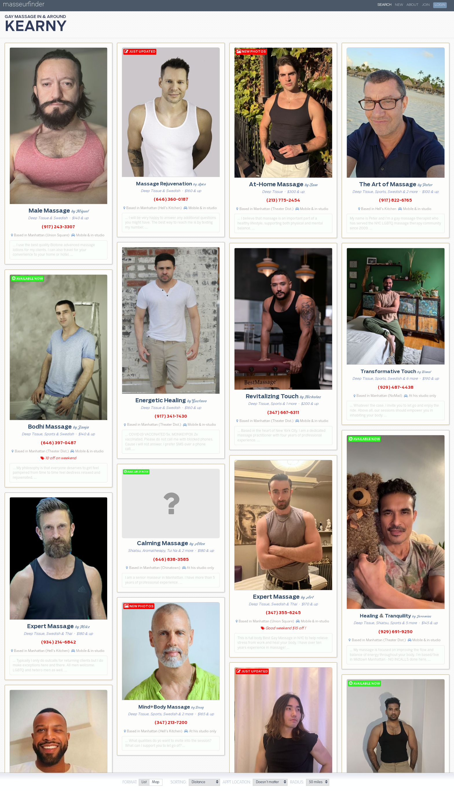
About (412, 5)
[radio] (144, 782)
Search (384, 5)
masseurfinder (23, 5)
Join (426, 5)
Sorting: (179, 782)
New (399, 5)
